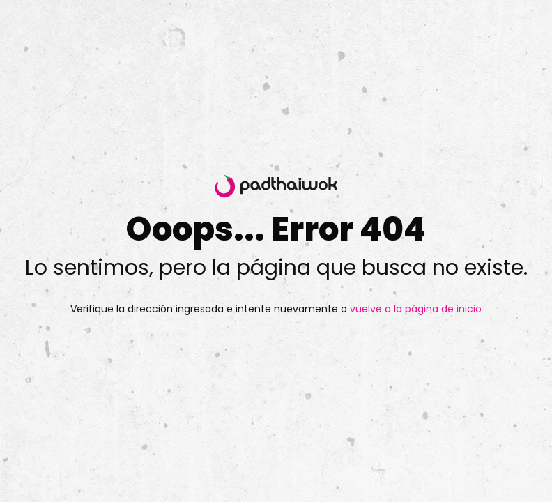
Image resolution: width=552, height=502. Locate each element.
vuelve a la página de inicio (414, 309)
